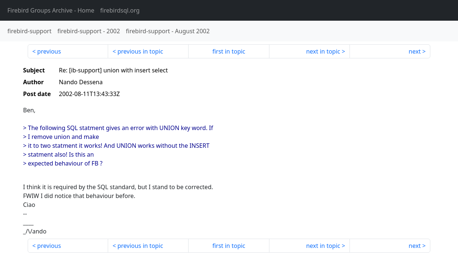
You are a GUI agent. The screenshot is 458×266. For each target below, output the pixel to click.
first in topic (228, 51)
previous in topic (140, 51)
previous (49, 51)
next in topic (323, 51)
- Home (50, 10)
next (415, 51)
